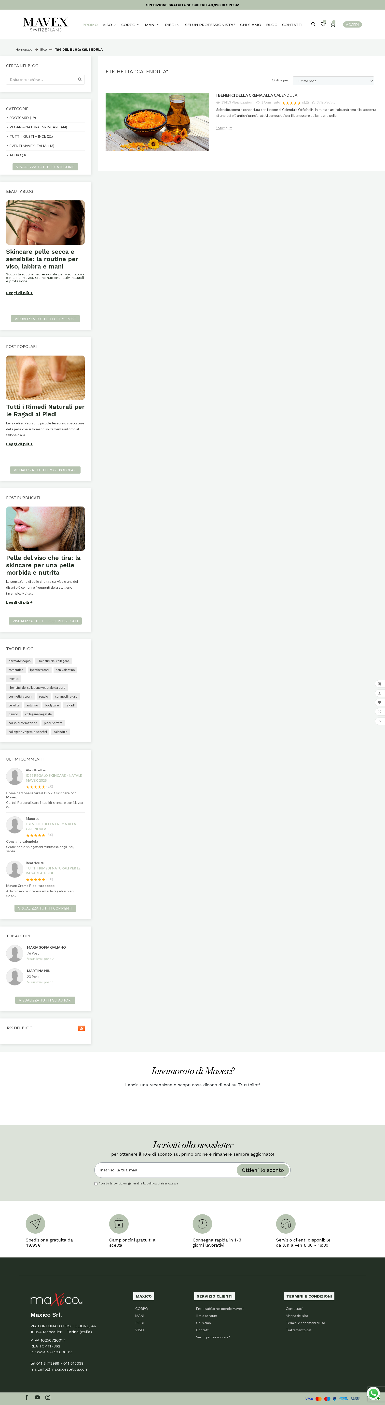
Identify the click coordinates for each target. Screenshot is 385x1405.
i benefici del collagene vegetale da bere (37, 687)
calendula (60, 732)
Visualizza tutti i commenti (45, 908)
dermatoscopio (20, 661)
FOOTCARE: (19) (23, 118)
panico (13, 714)
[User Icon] (350, 24)
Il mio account (207, 1316)
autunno (32, 705)
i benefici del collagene (53, 661)
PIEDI (139, 1323)
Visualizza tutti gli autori (45, 1000)
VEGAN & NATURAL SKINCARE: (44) (38, 127)
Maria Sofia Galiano (46, 947)
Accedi (352, 24)
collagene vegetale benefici (28, 732)
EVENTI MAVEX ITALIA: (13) (32, 146)
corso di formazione (23, 723)
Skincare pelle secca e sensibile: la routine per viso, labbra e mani (42, 259)
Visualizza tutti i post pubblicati (45, 621)
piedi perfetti (53, 723)
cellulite (14, 705)
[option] (45, 248)
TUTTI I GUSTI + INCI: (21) (31, 136)
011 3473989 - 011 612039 (59, 1363)
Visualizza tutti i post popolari (45, 470)
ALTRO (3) (18, 155)
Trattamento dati (299, 1330)
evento (14, 679)
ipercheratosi (39, 670)
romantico (16, 670)
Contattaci (294, 1308)
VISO (139, 1330)
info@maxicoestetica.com (64, 1369)
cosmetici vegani (20, 696)
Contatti (202, 1330)
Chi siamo (203, 1323)
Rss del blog (45, 1028)
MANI (139, 1316)
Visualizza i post (39, 959)
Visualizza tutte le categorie (45, 167)
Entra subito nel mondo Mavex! (220, 1308)
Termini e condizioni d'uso (305, 1323)
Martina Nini (39, 971)
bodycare (52, 705)
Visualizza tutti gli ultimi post (45, 319)
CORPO (141, 1308)
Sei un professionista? (213, 1337)
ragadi (70, 705)
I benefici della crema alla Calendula (51, 826)
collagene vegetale (38, 714)
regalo (43, 696)
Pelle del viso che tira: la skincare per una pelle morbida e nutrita (43, 565)
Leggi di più (17, 292)
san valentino (65, 670)
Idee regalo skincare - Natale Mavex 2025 (54, 777)
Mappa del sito (297, 1316)
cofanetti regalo (66, 696)
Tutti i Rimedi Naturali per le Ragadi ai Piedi (45, 410)
